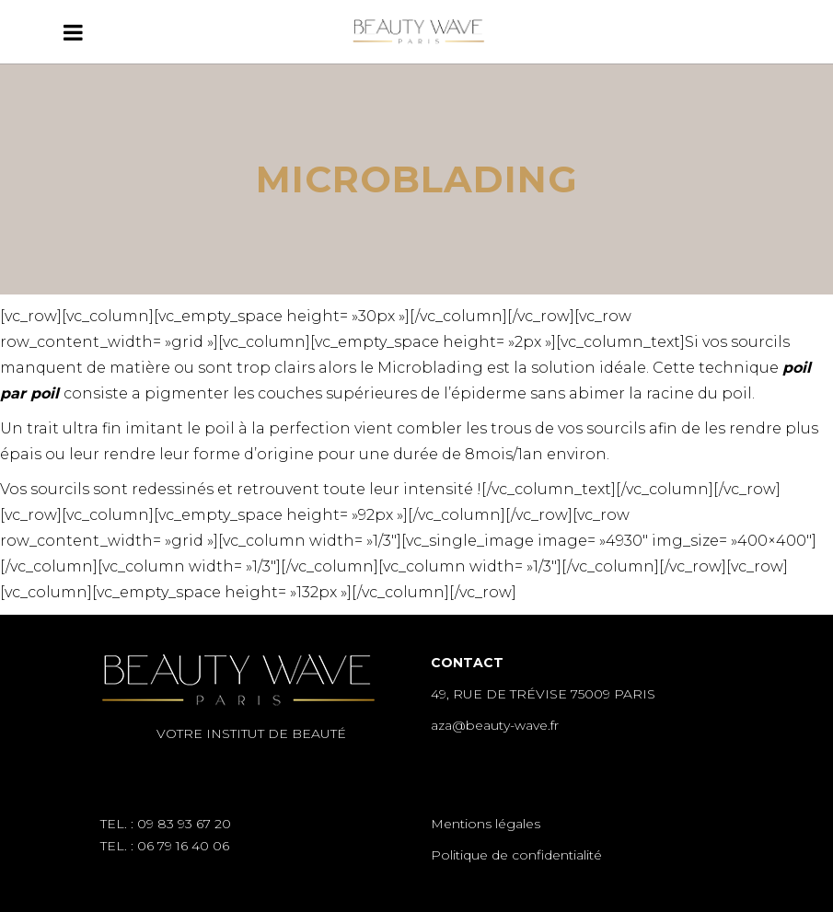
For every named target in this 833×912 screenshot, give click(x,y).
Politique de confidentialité (516, 855)
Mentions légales (485, 823)
